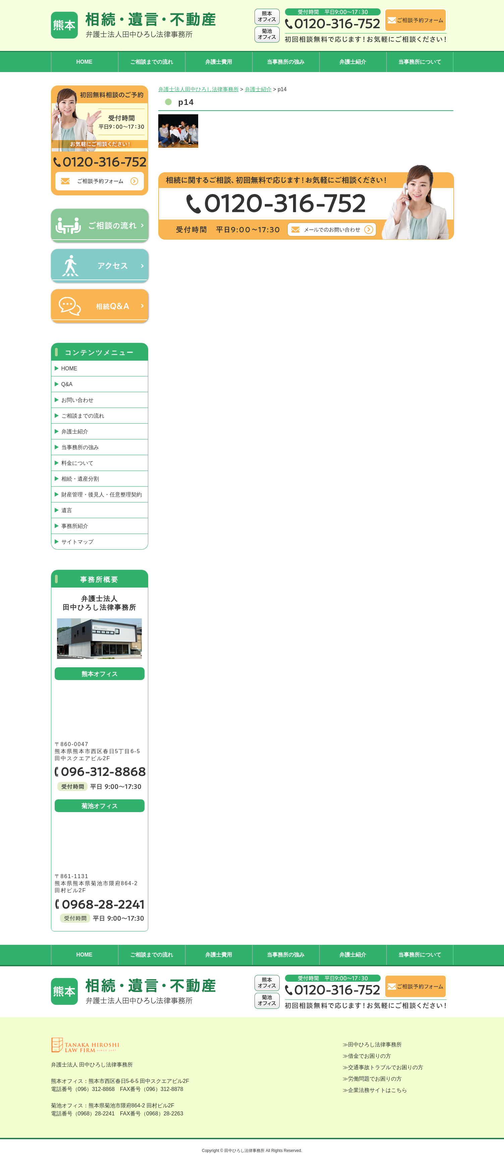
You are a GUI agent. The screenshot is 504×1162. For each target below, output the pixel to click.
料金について (77, 463)
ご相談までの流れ (151, 62)
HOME (84, 62)
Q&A (67, 384)
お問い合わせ (77, 400)
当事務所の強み (285, 62)
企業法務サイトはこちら (377, 1090)
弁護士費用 (218, 62)
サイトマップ (77, 542)
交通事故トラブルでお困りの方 (385, 1067)
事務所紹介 (74, 526)
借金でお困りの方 (369, 1056)
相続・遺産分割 (80, 479)
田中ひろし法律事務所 (375, 1044)
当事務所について (419, 62)
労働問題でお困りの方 (375, 1079)
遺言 (66, 510)
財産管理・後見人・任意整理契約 (101, 494)
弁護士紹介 (352, 62)
